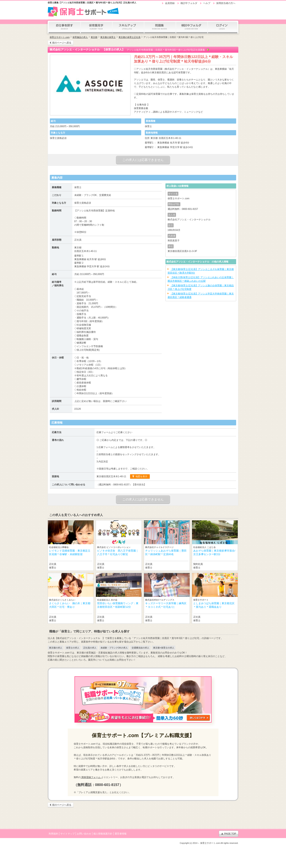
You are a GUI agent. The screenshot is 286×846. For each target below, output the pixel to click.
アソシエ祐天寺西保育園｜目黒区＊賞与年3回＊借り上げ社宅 (173, 37)
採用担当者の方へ (225, 3)
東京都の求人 (55, 648)
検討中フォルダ (189, 3)
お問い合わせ (84, 833)
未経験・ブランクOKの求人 (114, 648)
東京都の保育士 (108, 37)
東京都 (94, 37)
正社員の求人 (89, 648)
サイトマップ (67, 833)
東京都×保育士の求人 (163, 648)
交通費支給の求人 (140, 648)
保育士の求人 (72, 648)
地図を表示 (141, 476)
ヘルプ (206, 3)
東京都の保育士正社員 (129, 37)
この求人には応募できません (143, 160)
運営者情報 (121, 833)
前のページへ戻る (61, 43)
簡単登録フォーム (91, 777)
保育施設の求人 (80, 37)
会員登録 (170, 3)
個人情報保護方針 (102, 833)
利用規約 (53, 833)
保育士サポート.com (60, 37)
